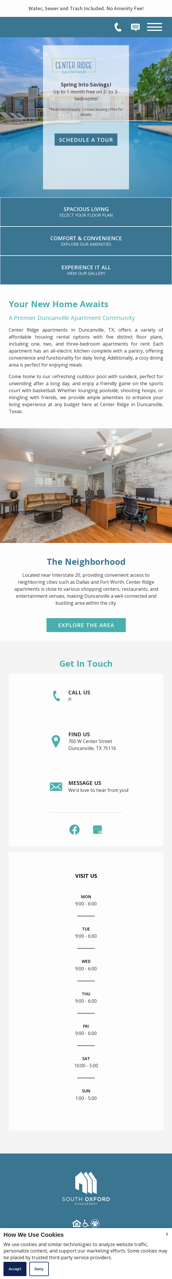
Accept (15, 1268)
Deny (39, 1268)
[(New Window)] (97, 829)
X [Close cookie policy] (167, 1233)
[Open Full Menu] (154, 27)
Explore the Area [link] (86, 625)
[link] (86, 212)
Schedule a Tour (86, 139)
